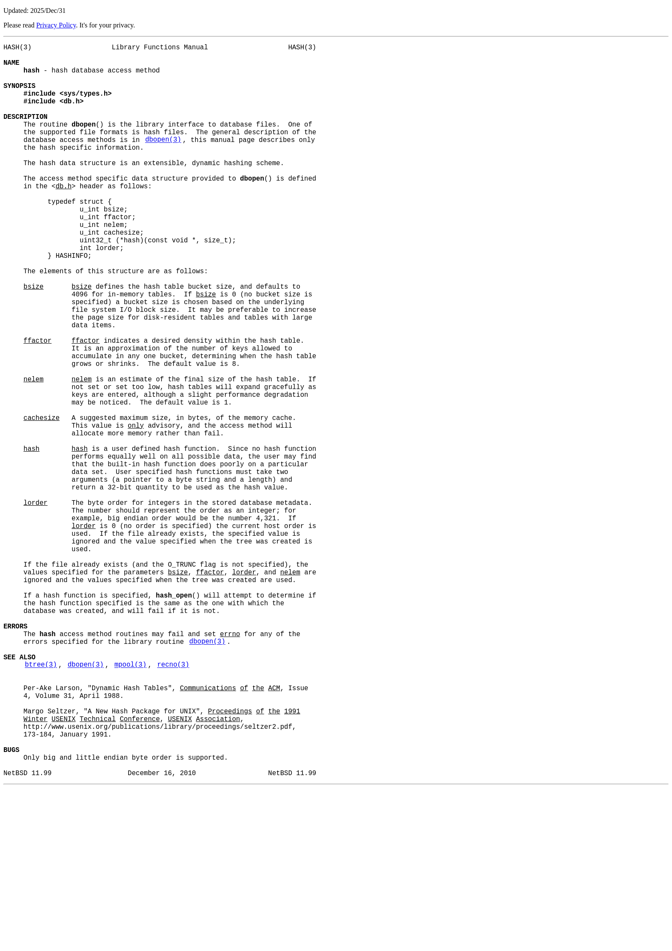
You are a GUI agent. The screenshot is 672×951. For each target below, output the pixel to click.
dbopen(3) (163, 161)
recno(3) (173, 803)
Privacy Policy (56, 25)
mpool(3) (130, 803)
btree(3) (41, 803)
